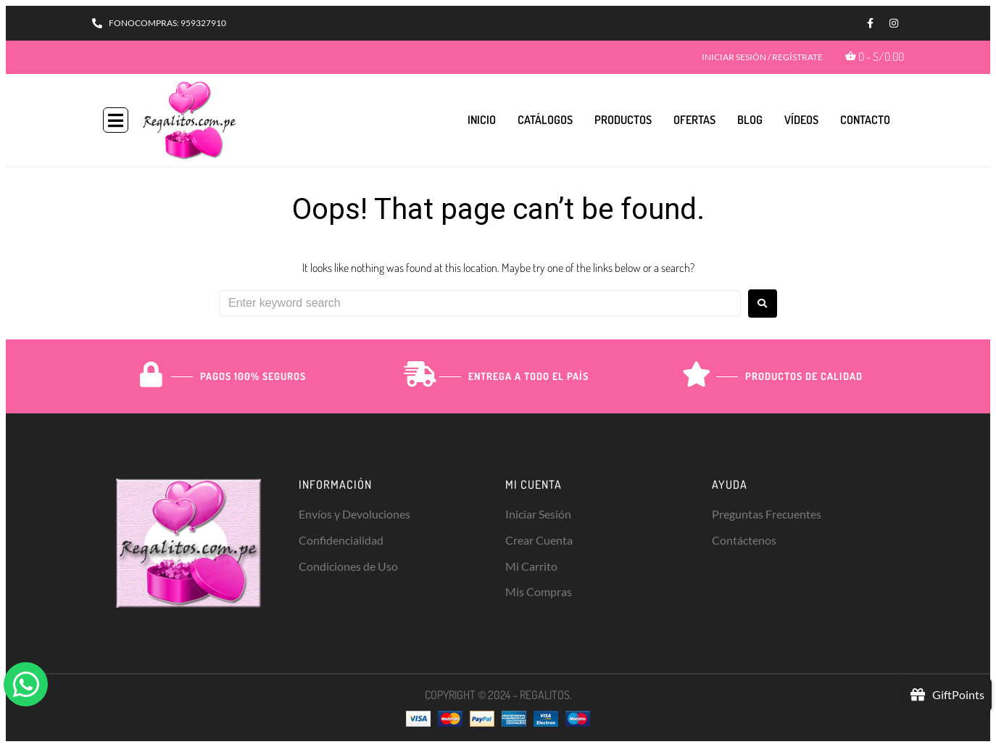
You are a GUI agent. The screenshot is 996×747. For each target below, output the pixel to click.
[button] (115, 120)
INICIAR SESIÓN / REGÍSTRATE (762, 56)
